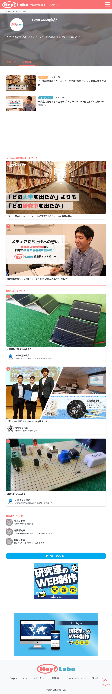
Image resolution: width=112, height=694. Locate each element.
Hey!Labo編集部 (21, 11)
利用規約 (56, 678)
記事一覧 (11, 62)
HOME (8, 11)
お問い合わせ (39, 678)
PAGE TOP (105, 682)
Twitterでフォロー (56, 556)
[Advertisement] (56, 136)
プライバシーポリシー (76, 678)
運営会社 (97, 678)
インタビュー (46, 98)
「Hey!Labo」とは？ (18, 678)
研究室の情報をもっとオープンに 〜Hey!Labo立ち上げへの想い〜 (71, 101)
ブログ (43, 77)
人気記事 (27, 62)
